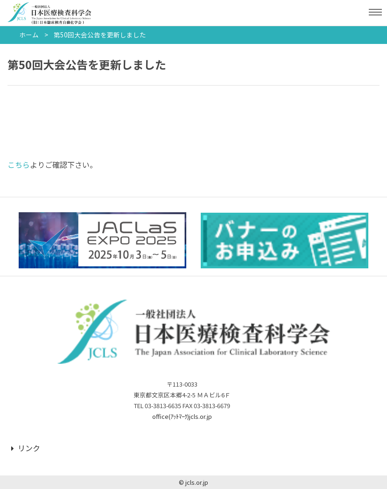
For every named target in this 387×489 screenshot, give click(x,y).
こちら (18, 164)
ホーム (29, 34)
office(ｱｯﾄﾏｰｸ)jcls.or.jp (182, 416)
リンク (25, 447)
